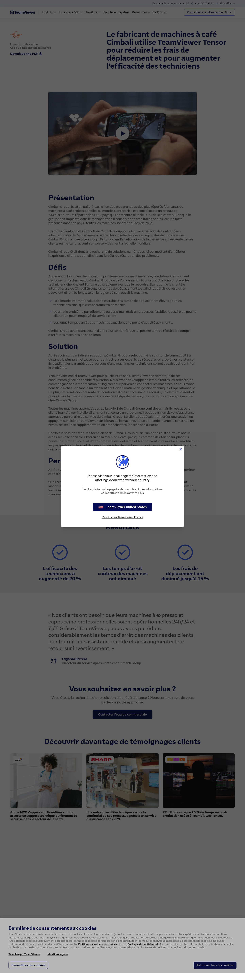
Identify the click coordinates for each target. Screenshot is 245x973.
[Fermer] (180, 449)
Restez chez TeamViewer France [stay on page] (122, 517)
